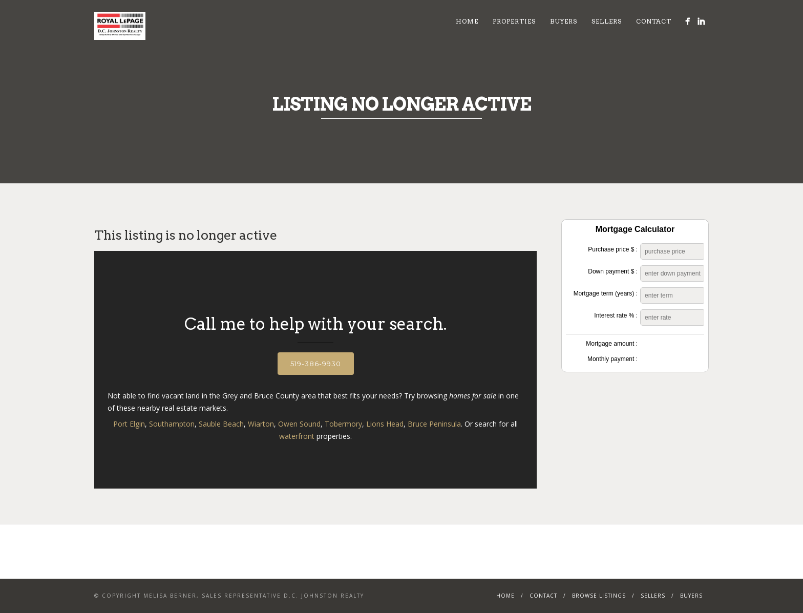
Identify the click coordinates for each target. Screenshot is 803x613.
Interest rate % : (616, 315)
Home (467, 21)
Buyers (563, 21)
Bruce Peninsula (434, 424)
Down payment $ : (613, 271)
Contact (653, 21)
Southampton (172, 424)
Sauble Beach (221, 424)
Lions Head (385, 424)
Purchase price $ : (613, 249)
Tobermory (343, 424)
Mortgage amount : (612, 343)
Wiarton (261, 424)
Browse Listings (599, 595)
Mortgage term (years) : (606, 293)
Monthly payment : (612, 359)
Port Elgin (129, 424)
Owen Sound (299, 424)
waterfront (296, 436)
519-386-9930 (315, 364)
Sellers (606, 21)
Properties (514, 21)
